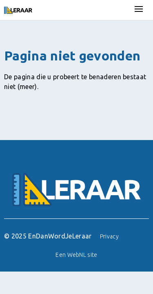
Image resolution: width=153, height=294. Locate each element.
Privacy (109, 236)
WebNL (76, 255)
